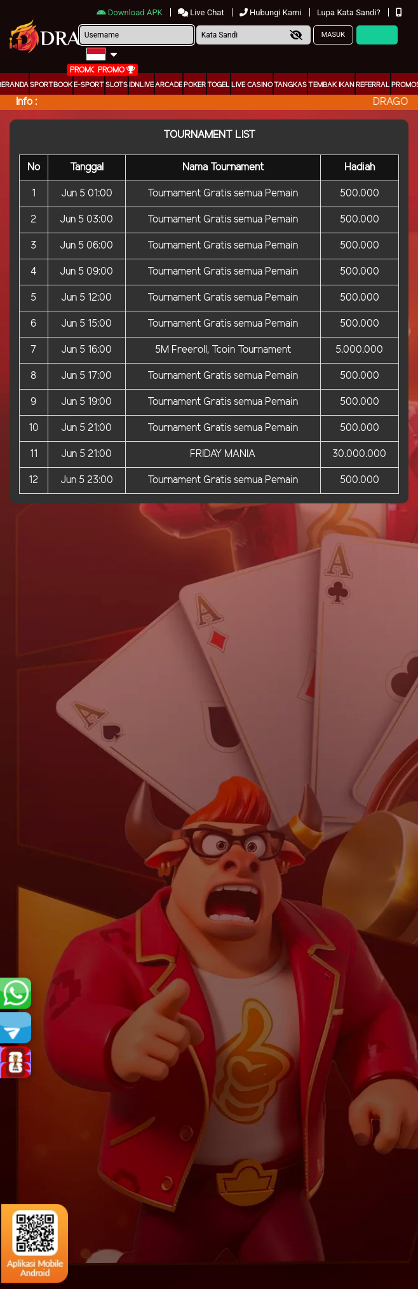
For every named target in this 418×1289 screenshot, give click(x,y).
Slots (116, 85)
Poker (195, 85)
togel (218, 85)
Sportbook (51, 85)
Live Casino (252, 85)
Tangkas (290, 85)
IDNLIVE (141, 85)
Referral (373, 85)
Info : (26, 102)
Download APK (131, 12)
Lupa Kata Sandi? (349, 12)
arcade (168, 85)
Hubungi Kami (271, 12)
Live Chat (202, 12)
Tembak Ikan (331, 85)
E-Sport (89, 85)
